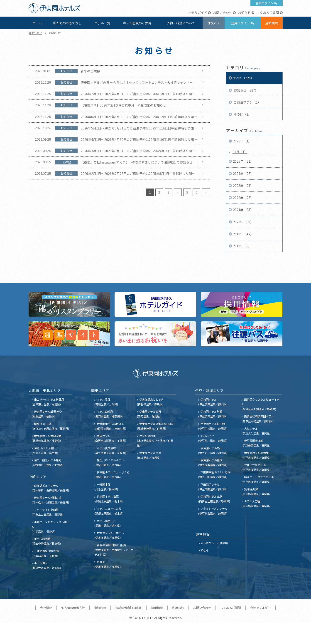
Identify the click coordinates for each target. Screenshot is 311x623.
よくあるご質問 (268, 12)
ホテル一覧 (102, 23)
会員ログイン (264, 3)
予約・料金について (181, 23)
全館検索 (271, 23)
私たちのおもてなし (67, 23)
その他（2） (242, 114)
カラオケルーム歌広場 (214, 543)
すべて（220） (243, 78)
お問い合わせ (222, 12)
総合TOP (35, 33)
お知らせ (244, 12)
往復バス (213, 23)
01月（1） (240, 151)
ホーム (37, 23)
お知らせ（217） (245, 90)
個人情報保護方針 (73, 608)
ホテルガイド (197, 12)
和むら (205, 550)
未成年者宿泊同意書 (128, 608)
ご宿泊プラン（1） (247, 102)
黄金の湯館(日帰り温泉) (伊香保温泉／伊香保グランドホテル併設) (113, 549)
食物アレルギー (260, 608)
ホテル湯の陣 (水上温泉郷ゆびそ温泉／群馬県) (155, 440)
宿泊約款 (100, 608)
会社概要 (46, 608)
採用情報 (157, 608)
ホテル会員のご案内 (137, 23)
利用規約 (178, 608)
